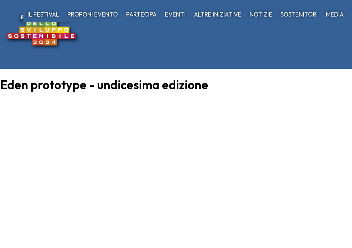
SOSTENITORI (299, 14)
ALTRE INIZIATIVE (217, 14)
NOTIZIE (261, 14)
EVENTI (175, 14)
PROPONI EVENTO (92, 14)
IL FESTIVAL (43, 14)
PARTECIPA (141, 14)
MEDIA (335, 14)
